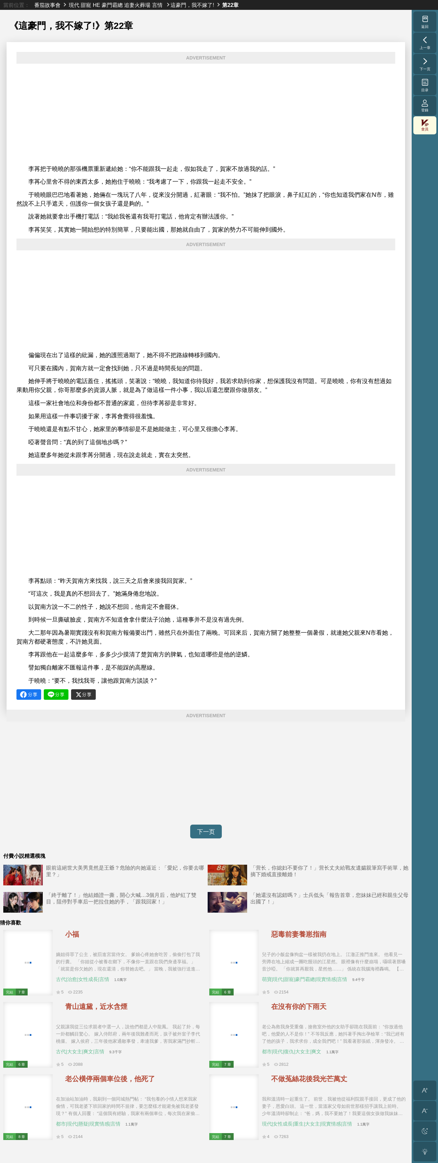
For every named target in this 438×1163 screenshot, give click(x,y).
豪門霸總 (112, 5)
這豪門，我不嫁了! (192, 5)
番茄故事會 (47, 5)
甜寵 (86, 5)
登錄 (424, 105)
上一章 (425, 43)
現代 (74, 5)
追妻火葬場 (137, 5)
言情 (157, 5)
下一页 (206, 832)
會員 (424, 125)
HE (96, 5)
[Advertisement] (205, 114)
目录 (425, 85)
